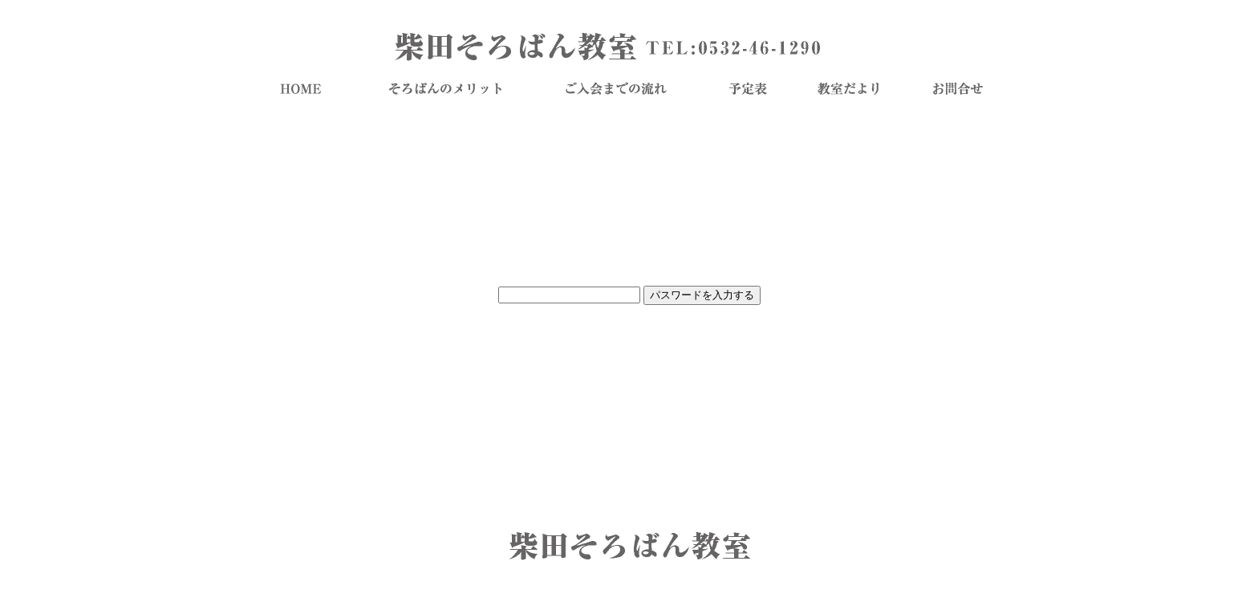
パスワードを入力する (702, 295)
